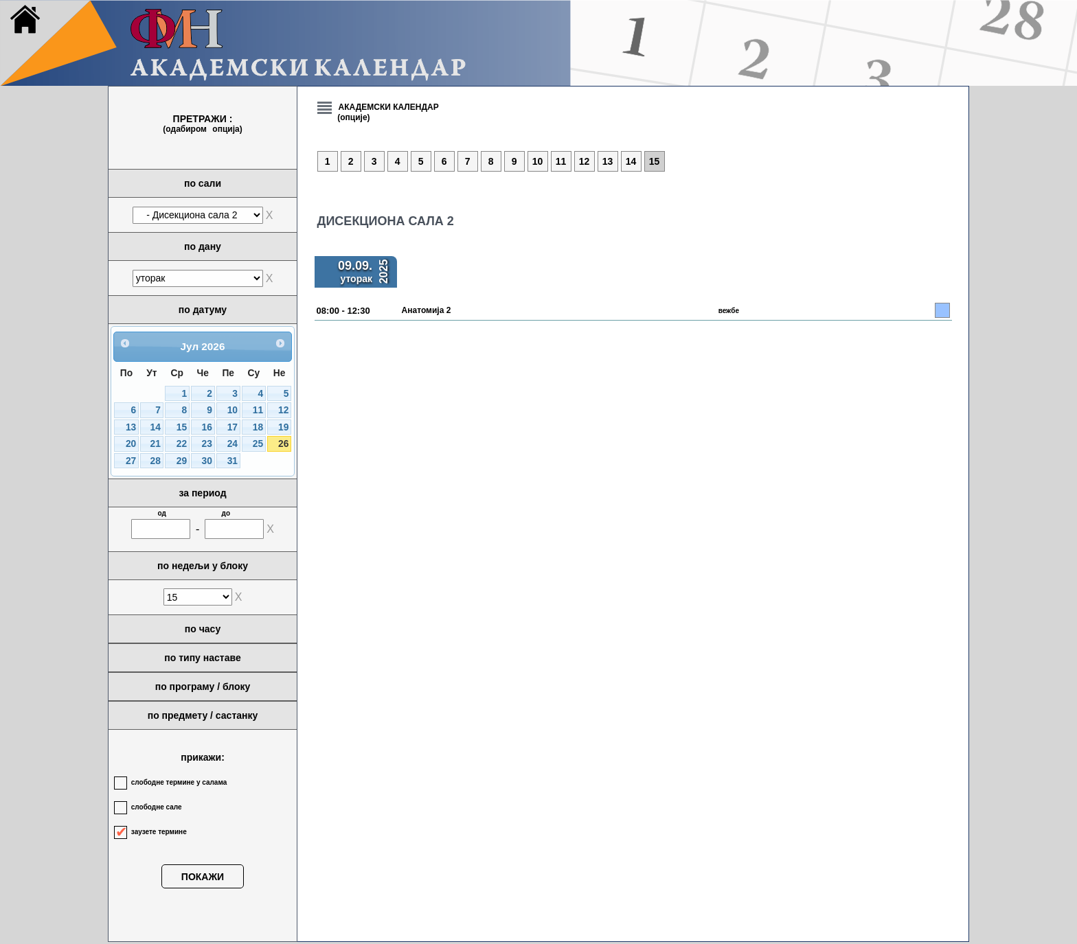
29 (182, 461)
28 (155, 461)
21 (155, 444)
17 (232, 427)
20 (131, 444)
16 (207, 427)
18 (258, 427)
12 (283, 410)
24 (232, 444)
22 (182, 444)
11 (258, 410)
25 (258, 444)
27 (131, 461)
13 (131, 427)
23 (207, 444)
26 (283, 444)
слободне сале (156, 807)
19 (283, 427)
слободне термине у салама (179, 782)
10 (232, 410)
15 (182, 427)
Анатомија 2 (426, 310)
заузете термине (159, 832)
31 (232, 461)
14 (155, 427)
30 (207, 461)
